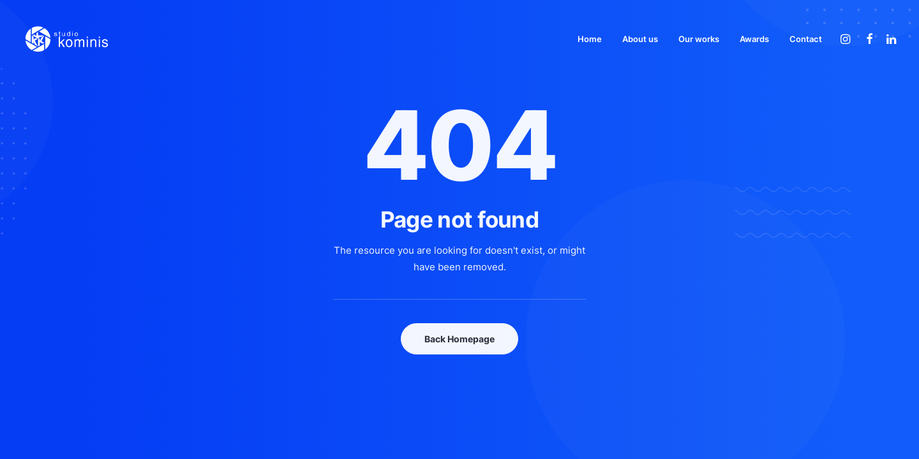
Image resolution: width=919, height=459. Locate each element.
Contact (805, 39)
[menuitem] (590, 39)
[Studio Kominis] (66, 39)
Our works (698, 39)
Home (590, 39)
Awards (754, 39)
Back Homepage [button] (459, 338)
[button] (847, 39)
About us (640, 39)
